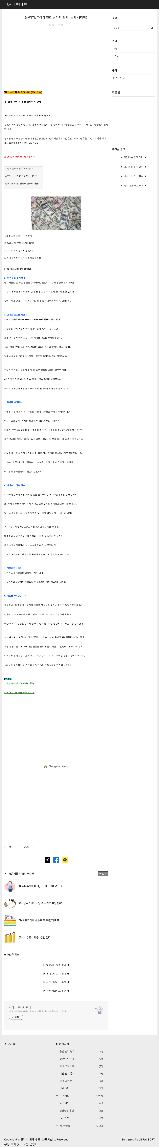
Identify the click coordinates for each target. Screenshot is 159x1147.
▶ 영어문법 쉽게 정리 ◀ (56, 973)
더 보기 (103, 873)
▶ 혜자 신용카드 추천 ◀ (56, 982)
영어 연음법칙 (81, 1066)
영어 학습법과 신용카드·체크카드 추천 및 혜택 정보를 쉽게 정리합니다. (38, 1011)
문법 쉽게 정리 (81, 1051)
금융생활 (81, 1118)
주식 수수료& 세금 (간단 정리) (35, 937)
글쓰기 (115, 56)
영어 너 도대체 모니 (20, 1007)
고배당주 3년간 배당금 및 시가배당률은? (40, 903)
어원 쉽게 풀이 (81, 1073)
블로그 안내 (118, 78)
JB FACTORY (147, 1139)
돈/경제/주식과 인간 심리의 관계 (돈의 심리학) (56, 18)
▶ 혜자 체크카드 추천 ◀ (56, 990)
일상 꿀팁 (81, 1126)
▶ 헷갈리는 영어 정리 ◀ (56, 965)
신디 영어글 (81, 1088)
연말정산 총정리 (81, 1111)
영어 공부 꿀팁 (81, 1081)
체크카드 (81, 1103)
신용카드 (81, 1095)
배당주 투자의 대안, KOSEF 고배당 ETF (40, 886)
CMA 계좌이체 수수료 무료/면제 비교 (38, 920)
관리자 (115, 49)
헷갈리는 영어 (81, 1059)
